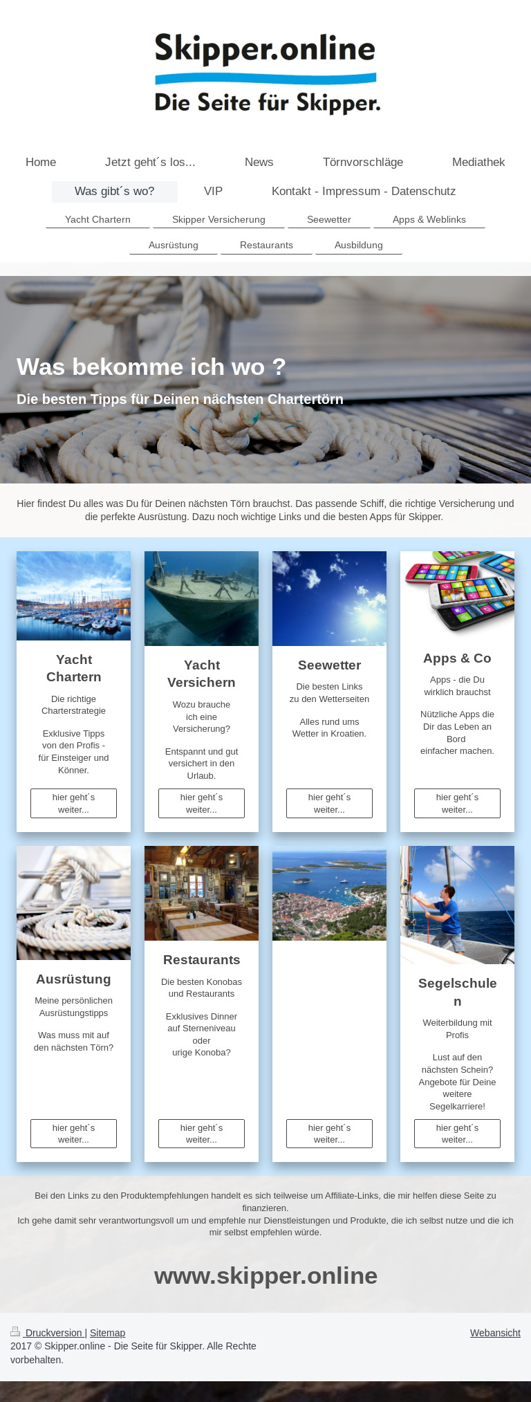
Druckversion (47, 1332)
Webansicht (495, 1332)
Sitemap (107, 1332)
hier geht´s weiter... (74, 803)
